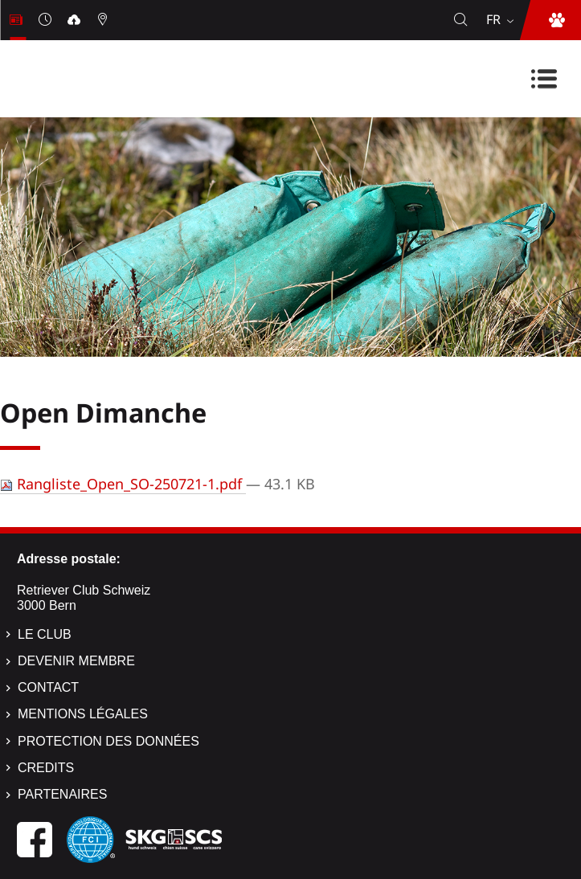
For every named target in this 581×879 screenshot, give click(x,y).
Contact (48, 687)
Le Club (45, 634)
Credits (46, 768)
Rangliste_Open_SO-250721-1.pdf (123, 483)
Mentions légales (83, 714)
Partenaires (62, 794)
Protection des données (108, 741)
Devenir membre (76, 661)
